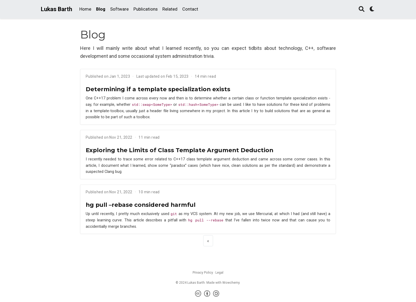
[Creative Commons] (208, 293)
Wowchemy (231, 283)
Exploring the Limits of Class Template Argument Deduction (179, 150)
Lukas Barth (56, 9)
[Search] (362, 9)
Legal (219, 272)
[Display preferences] (372, 9)
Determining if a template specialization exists (158, 89)
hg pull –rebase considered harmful (141, 204)
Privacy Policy (203, 272)
